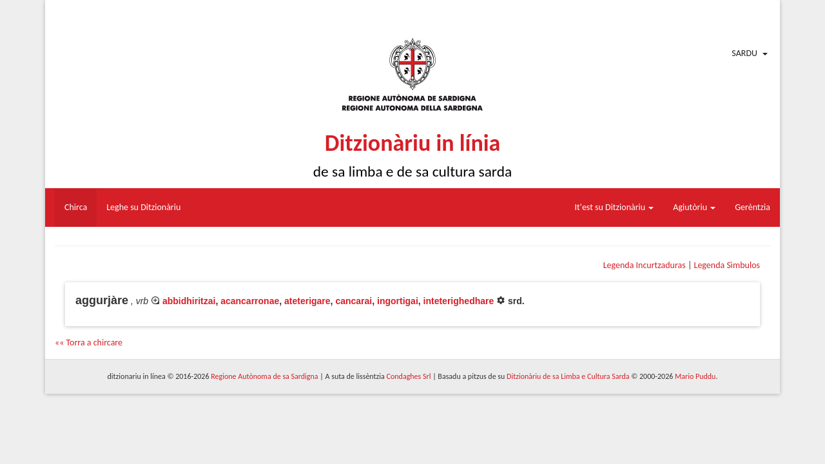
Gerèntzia (752, 207)
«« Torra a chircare (88, 342)
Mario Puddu (695, 376)
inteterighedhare (458, 301)
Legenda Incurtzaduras (644, 265)
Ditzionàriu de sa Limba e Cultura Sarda (568, 376)
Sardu (744, 53)
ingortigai (397, 301)
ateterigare (307, 301)
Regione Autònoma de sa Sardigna (264, 376)
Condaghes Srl (409, 376)
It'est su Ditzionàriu (614, 207)
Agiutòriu (694, 207)
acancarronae (249, 301)
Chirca (75, 207)
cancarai (353, 301)
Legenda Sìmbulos (727, 265)
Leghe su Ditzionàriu (143, 207)
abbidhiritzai (188, 301)
